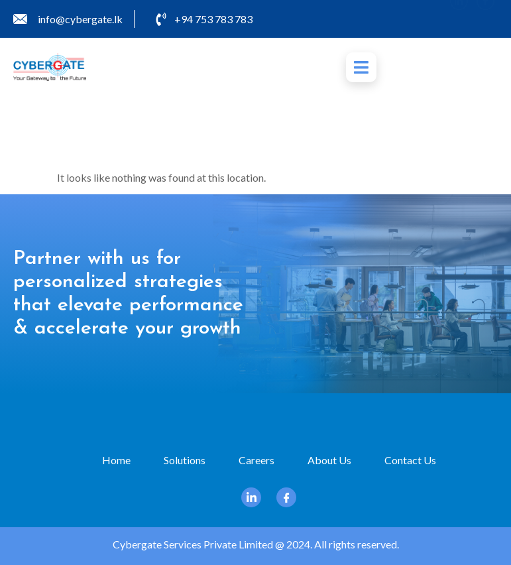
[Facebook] (485, 19)
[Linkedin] (459, 19)
